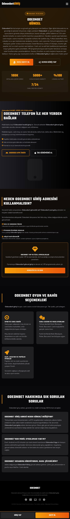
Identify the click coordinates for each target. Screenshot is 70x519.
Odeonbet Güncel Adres (51, 504)
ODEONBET (35, 488)
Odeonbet (11, 4)
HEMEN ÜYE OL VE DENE (35, 270)
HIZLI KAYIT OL (21, 62)
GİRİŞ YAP (17, 515)
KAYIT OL (52, 515)
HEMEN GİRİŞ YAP (47, 62)
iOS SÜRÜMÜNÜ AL (43, 152)
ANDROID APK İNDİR (16, 152)
